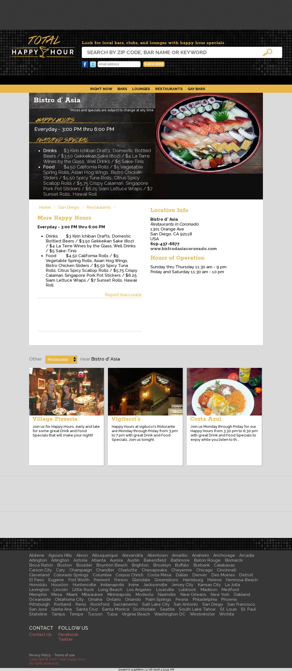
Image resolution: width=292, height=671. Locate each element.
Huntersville (84, 584)
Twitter (93, 64)
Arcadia (246, 555)
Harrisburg (193, 579)
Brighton (140, 565)
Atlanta (98, 560)
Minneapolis (119, 594)
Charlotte (127, 570)
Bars (122, 89)
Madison (208, 589)
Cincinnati (226, 570)
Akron (82, 555)
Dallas (182, 574)
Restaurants (169, 89)
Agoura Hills (60, 555)
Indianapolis (112, 584)
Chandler (105, 570)
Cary (60, 570)
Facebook (85, 64)
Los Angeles (138, 589)
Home (45, 207)
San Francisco (241, 604)
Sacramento (125, 604)
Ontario (113, 599)
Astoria (80, 560)
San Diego (68, 207)
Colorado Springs (71, 574)
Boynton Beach (112, 565)
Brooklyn (162, 565)
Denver (199, 574)
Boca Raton (41, 565)
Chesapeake (154, 570)
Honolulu (38, 584)
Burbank (201, 565)
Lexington (39, 589)
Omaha (95, 599)
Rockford (99, 604)
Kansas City (209, 584)
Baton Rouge (207, 560)
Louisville (165, 589)
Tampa (58, 614)
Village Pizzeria (54, 419)
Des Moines (223, 574)
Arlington (38, 560)
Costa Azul (205, 419)
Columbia (102, 574)
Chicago (204, 570)
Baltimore (180, 560)
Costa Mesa (159, 574)
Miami (71, 594)
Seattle (167, 609)
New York (219, 594)
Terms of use (64, 655)
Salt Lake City (156, 604)
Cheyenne (181, 570)
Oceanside (40, 599)
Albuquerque (105, 555)
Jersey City (182, 584)
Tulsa (112, 614)
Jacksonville (155, 584)
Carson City (40, 570)
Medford (230, 589)
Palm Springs (158, 599)
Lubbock (187, 589)
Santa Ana (61, 609)
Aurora (116, 560)
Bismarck (234, 560)
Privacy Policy (40, 655)
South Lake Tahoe (197, 609)
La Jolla (232, 584)
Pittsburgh (39, 604)
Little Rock (83, 589)
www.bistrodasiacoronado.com (183, 248)
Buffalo (182, 565)
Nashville (167, 594)
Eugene (56, 579)
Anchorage (224, 555)
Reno (80, 604)
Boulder (84, 565)
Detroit (246, 574)
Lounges (141, 89)
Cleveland (39, 574)
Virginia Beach (136, 614)
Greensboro (166, 579)
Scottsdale (144, 609)
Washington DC (169, 614)
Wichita (226, 614)
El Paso (36, 579)
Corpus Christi (129, 574)
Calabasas (224, 565)
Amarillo (180, 555)
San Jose (38, 609)
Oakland (242, 594)
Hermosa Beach (242, 579)
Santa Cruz (87, 609)
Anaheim (200, 555)
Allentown (157, 555)
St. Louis (228, 609)
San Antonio (186, 604)
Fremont (102, 579)
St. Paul (248, 609)
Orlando (133, 599)
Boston (64, 565)
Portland (62, 604)
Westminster (202, 614)
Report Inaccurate (123, 294)
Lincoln (60, 589)
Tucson (95, 614)
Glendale (141, 579)
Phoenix (229, 599)
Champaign (80, 570)
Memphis (38, 594)
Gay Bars (196, 89)
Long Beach (110, 589)
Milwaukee (92, 594)
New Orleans (193, 594)
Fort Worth (78, 579)
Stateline (38, 614)
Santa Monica (115, 609)
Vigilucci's (125, 419)
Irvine (133, 584)
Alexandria (132, 555)
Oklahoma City (69, 599)
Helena (214, 579)
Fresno (121, 579)
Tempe (76, 614)
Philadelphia (204, 599)
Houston (59, 584)
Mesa (56, 594)
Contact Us (40, 634)
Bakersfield (155, 560)
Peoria (181, 599)
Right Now (101, 89)
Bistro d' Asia (57, 100)
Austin (133, 560)
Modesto (144, 594)
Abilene (36, 555)
